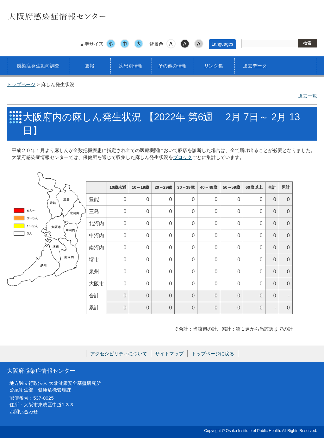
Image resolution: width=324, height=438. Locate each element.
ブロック (182, 157)
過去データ (255, 65)
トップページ (21, 84)
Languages (222, 44)
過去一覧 (307, 95)
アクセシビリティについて (118, 353)
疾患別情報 (131, 65)
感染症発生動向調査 (38, 65)
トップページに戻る (212, 353)
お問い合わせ (23, 411)
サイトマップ (169, 353)
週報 (89, 65)
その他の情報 (172, 65)
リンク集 (213, 65)
